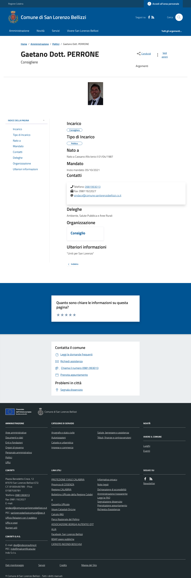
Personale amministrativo (18, 452)
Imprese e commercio (62, 447)
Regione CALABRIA (61, 489)
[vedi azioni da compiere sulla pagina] (162, 55)
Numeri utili (11, 528)
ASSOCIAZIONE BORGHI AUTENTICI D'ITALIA (72, 526)
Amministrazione (19, 31)
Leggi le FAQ (103, 498)
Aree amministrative (15, 432)
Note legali (103, 484)
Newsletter (149, 483)
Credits (63, 565)
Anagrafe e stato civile (63, 432)
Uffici (8, 462)
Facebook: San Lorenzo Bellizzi (67, 534)
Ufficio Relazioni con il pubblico (21, 518)
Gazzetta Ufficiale (60, 504)
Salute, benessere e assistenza (113, 432)
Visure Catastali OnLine (63, 509)
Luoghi (146, 446)
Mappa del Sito (89, 565)
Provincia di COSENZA (62, 484)
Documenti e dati (14, 437)
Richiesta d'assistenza (108, 509)
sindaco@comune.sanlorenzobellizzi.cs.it (97, 195)
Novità (40, 31)
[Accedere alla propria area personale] (163, 3)
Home (24, 44)
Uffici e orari (11, 523)
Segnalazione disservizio (109, 501)
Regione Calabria (15, 3)
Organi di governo (14, 447)
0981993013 (92, 187)
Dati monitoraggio (14, 565)
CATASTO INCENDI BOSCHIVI (66, 544)
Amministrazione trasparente (112, 494)
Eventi (146, 451)
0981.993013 (22, 495)
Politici (55, 44)
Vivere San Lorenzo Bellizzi (82, 31)
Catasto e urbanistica (62, 442)
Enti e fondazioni (14, 442)
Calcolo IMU (57, 514)
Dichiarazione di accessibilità (111, 489)
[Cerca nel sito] (178, 17)
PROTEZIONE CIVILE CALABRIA (67, 479)
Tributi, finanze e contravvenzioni (114, 437)
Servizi (56, 31)
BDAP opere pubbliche (62, 539)
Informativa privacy (107, 479)
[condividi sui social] (144, 53)
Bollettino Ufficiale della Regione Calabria (72, 497)
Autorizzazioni (58, 437)
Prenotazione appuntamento (112, 505)
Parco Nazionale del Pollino (65, 519)
